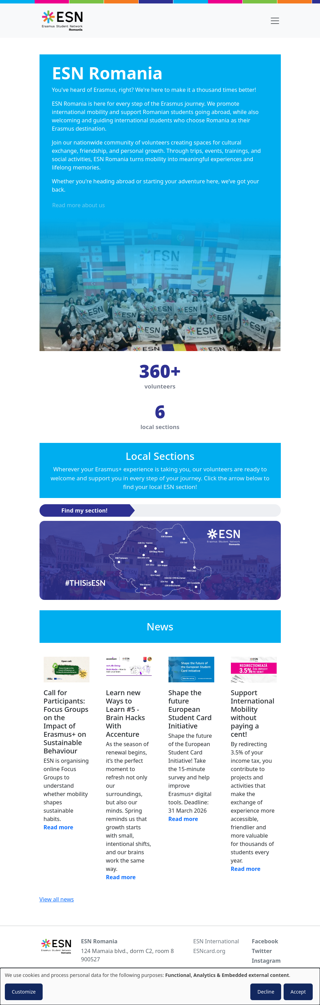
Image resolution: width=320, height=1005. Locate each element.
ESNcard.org (209, 951)
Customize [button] (24, 991)
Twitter (262, 951)
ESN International (216, 941)
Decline (265, 991)
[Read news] (66, 670)
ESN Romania (99, 941)
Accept (298, 991)
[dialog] (160, 986)
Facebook (265, 941)
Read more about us (78, 205)
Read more (58, 827)
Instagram (266, 960)
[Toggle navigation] (275, 20)
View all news (57, 899)
